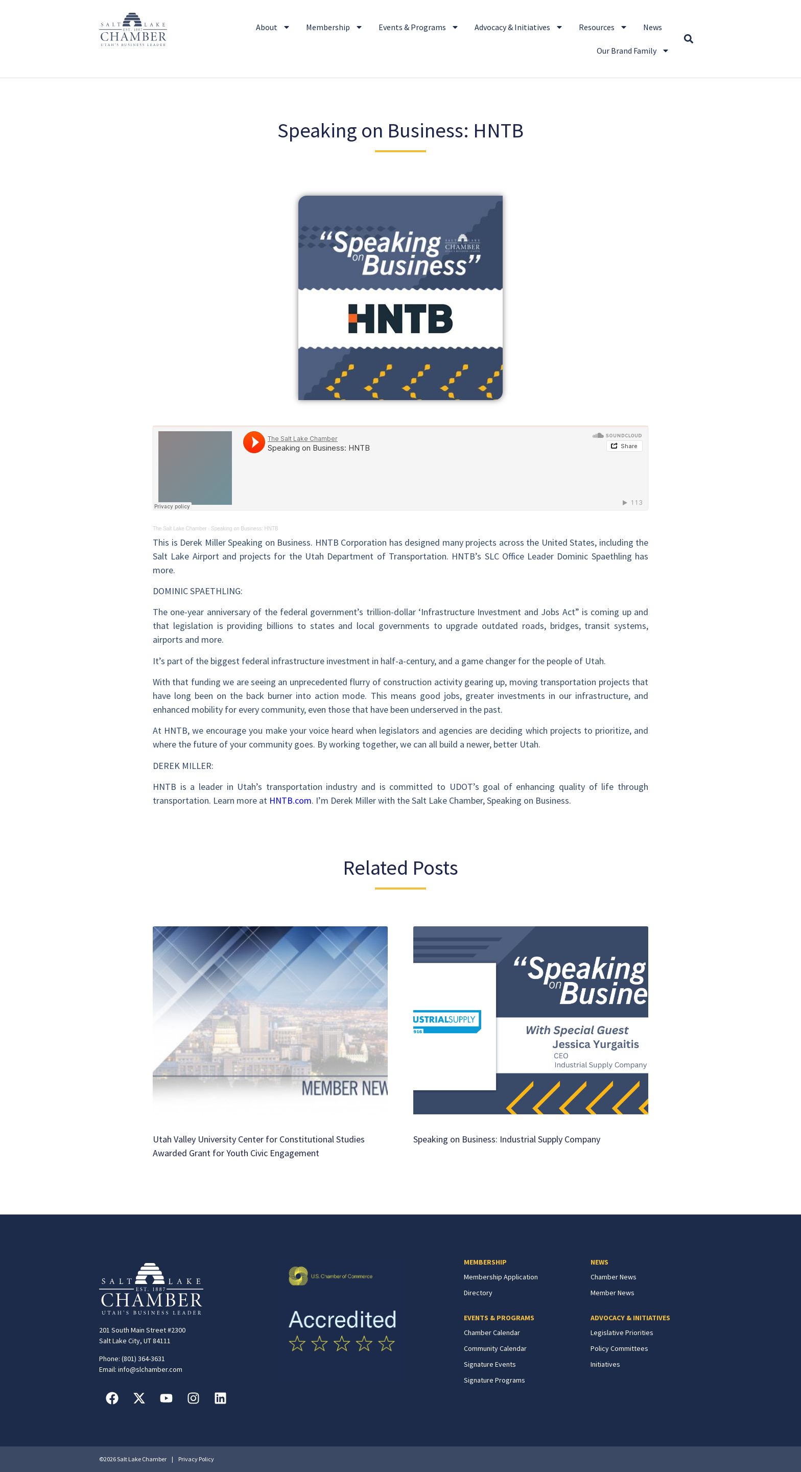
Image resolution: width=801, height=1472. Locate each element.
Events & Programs (419, 27)
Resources (603, 27)
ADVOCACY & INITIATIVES (630, 1317)
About (273, 27)
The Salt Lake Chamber (180, 528)
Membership (334, 27)
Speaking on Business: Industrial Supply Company (506, 1139)
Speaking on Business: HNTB (244, 528)
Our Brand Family (633, 50)
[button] (688, 39)
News (652, 27)
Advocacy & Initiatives (519, 27)
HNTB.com (290, 800)
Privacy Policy (196, 1459)
